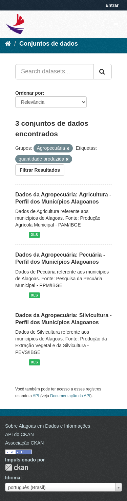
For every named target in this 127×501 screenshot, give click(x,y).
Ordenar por (29, 93)
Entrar (112, 5)
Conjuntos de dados (48, 43)
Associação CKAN (24, 443)
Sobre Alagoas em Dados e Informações (47, 426)
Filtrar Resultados (40, 170)
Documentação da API (70, 395)
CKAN (16, 467)
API (36, 395)
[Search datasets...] (54, 71)
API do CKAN (19, 434)
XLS (34, 235)
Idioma (12, 477)
